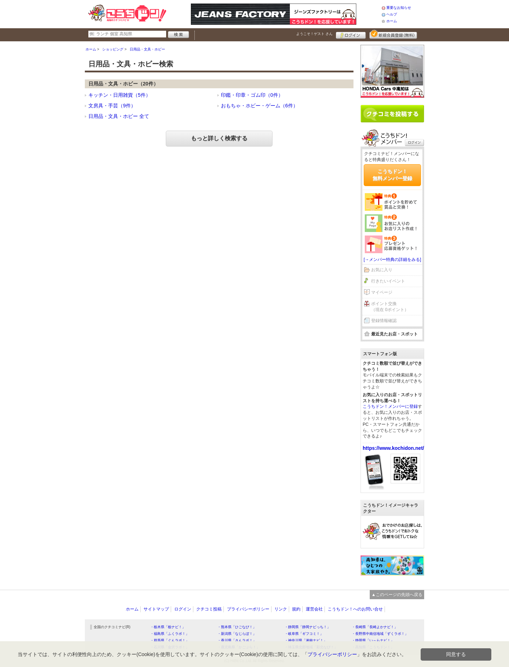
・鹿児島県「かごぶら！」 (238, 647)
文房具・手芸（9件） (112, 105)
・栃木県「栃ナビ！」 (168, 627)
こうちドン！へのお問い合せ (355, 609)
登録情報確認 (384, 320)
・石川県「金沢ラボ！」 (169, 647)
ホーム (391, 21)
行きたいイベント (388, 281)
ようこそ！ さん (314, 34)
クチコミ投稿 (209, 609)
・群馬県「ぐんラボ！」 (169, 640)
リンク (280, 609)
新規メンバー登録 (393, 34)
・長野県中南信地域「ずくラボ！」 (380, 634)
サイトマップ (156, 609)
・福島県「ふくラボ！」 (169, 634)
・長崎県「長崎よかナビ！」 (375, 627)
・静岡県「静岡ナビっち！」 (307, 627)
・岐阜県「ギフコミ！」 (304, 634)
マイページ (381, 292)
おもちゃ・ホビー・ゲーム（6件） (259, 105)
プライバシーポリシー (248, 609)
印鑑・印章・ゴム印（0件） (252, 95)
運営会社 (314, 609)
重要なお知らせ (398, 8)
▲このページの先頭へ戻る (396, 594)
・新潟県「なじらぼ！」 (236, 634)
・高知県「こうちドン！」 (373, 647)
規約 (296, 609)
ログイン (351, 34)
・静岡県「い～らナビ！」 (373, 640)
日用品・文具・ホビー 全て (118, 116)
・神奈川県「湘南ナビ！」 (306, 640)
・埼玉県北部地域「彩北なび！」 (311, 647)
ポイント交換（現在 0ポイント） (390, 306)
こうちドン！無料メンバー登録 (392, 174)
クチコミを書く (392, 114)
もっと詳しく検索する (219, 138)
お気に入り (381, 269)
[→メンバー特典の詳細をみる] (392, 259)
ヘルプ (391, 14)
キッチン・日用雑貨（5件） (119, 95)
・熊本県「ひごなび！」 (236, 627)
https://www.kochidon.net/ (393, 448)
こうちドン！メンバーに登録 (390, 406)
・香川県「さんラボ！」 (236, 640)
